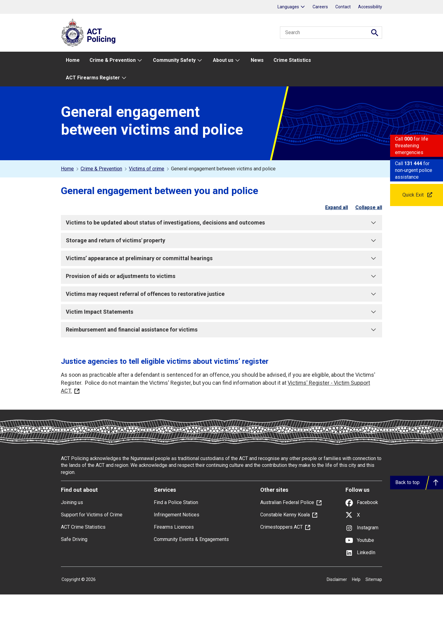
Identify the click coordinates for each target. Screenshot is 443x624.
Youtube (359, 540)
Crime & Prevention (113, 60)
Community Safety (174, 60)
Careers (320, 6)
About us (223, 60)
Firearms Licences (174, 527)
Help (356, 579)
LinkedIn (360, 552)
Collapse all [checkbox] (368, 207)
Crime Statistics (292, 60)
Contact (343, 6)
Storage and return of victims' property (221, 240)
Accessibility (370, 6)
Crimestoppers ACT (281, 527)
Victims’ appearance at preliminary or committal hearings (221, 258)
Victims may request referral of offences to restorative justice (221, 294)
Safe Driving (74, 539)
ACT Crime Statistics (83, 527)
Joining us (72, 502)
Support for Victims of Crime (91, 515)
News (257, 60)
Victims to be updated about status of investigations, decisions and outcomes (221, 222)
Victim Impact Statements (221, 312)
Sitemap (373, 579)
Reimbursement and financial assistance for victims (221, 329)
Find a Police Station (176, 502)
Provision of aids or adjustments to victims (221, 276)
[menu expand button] (139, 60)
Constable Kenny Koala (285, 515)
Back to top (407, 482)
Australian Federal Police (287, 502)
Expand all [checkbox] (336, 207)
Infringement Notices (176, 515)
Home (73, 60)
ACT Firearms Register (93, 78)
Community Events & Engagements (191, 539)
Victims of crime (146, 169)
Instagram (361, 528)
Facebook (361, 502)
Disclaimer (337, 579)
